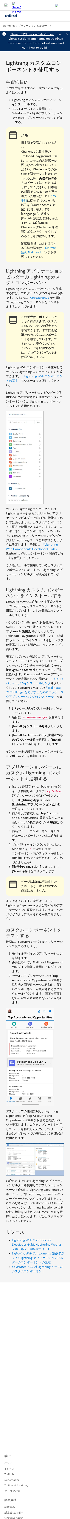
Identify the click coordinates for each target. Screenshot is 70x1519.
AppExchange (39, 298)
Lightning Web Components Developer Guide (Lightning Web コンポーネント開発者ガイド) (36, 1244)
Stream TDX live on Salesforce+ (32, 34)
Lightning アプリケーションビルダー (25, 25)
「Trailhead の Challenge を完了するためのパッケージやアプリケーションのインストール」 (34, 692)
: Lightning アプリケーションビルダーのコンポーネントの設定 (38, 1257)
